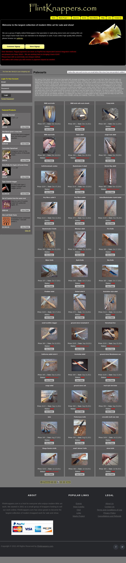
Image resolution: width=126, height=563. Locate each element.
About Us (76, 18)
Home (53, 18)
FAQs (103, 18)
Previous (47, 482)
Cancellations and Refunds (109, 516)
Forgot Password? (7, 99)
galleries (20, 38)
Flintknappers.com (45, 546)
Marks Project (79, 516)
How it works (78, 507)
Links (109, 18)
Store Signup (35, 47)
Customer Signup (13, 47)
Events (84, 18)
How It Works (94, 18)
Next (68, 482)
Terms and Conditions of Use (109, 510)
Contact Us (117, 18)
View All (27, 231)
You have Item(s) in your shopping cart (16, 71)
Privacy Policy (109, 513)
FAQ (79, 510)
